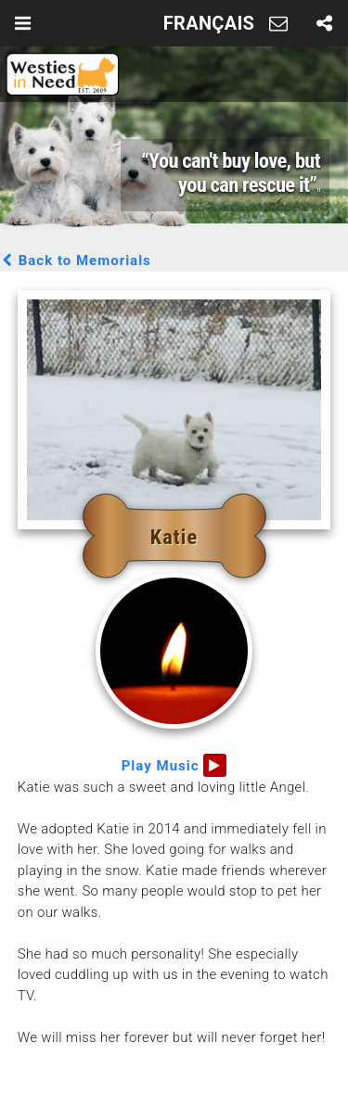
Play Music (174, 765)
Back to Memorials (75, 260)
